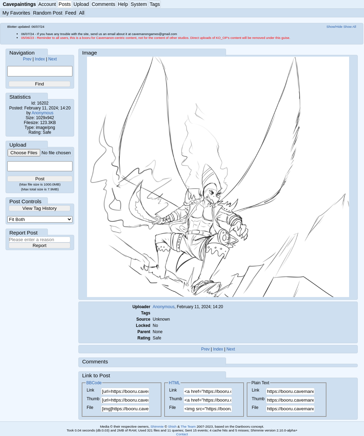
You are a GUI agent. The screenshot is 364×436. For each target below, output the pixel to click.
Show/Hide (335, 26)
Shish (172, 426)
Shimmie (157, 426)
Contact (182, 434)
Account (47, 4)
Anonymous (42, 112)
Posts (65, 4)
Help (123, 4)
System (139, 4)
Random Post (47, 13)
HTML (174, 382)
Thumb (93, 398)
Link (90, 390)
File (90, 407)
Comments (103, 4)
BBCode (94, 382)
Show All (350, 26)
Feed (70, 13)
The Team (188, 426)
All (82, 13)
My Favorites (16, 13)
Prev (27, 59)
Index (40, 59)
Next (52, 59)
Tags (155, 4)
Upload (81, 4)
